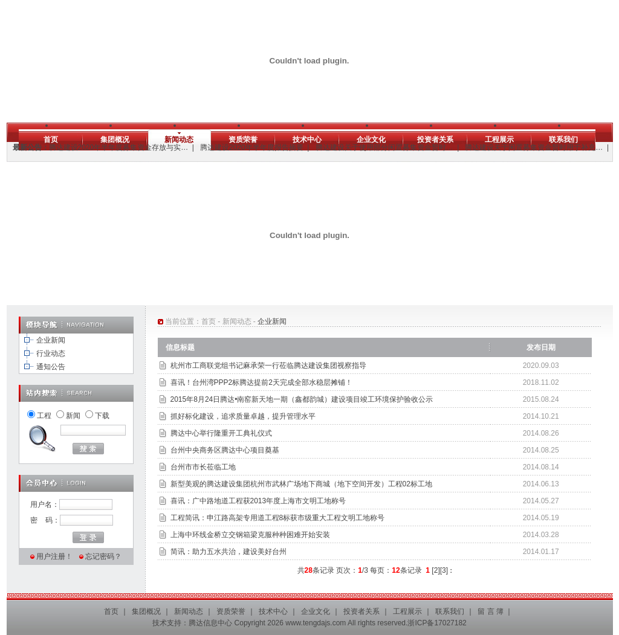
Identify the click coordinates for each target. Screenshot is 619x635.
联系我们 (563, 139)
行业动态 (50, 353)
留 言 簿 (491, 611)
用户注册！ (54, 556)
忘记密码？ (103, 556)
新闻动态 (178, 139)
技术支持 (166, 623)
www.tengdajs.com (315, 623)
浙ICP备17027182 (436, 623)
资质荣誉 (243, 139)
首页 (51, 139)
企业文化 (371, 139)
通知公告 (50, 367)
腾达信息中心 (210, 623)
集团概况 (114, 139)
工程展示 (499, 139)
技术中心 (307, 139)
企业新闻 (50, 340)
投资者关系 (435, 139)
